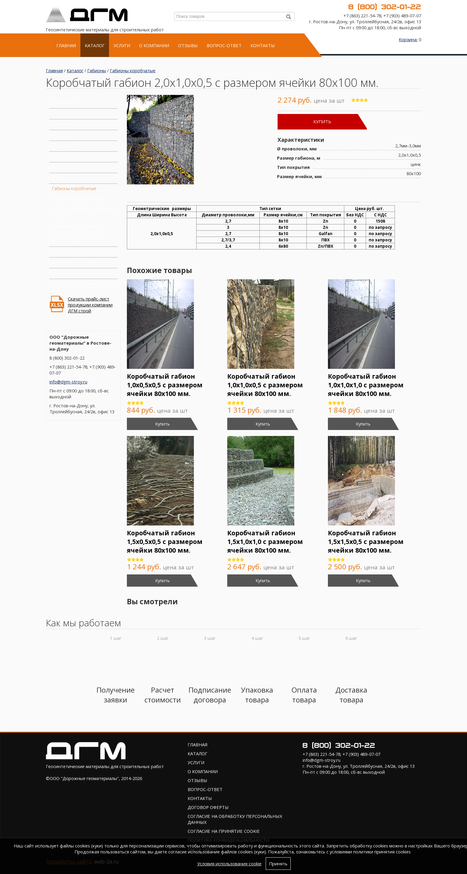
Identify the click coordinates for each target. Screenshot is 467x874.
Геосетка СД (61, 145)
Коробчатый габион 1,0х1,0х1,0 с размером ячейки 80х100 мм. (366, 385)
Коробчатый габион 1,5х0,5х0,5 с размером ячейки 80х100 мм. (165, 541)
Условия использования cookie (229, 864)
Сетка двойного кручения (75, 262)
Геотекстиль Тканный (71, 113)
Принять (278, 864)
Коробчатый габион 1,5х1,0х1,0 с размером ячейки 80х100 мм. (265, 541)
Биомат (56, 251)
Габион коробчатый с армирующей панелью (75, 229)
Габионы (96, 70)
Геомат (56, 156)
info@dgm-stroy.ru (68, 382)
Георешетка (62, 124)
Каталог (95, 45)
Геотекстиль (62, 102)
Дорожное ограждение (73, 283)
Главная (66, 45)
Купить (322, 121)
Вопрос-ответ (224, 45)
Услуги (121, 45)
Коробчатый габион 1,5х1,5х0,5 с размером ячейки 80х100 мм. (366, 541)
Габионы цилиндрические (78, 199)
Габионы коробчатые (132, 70)
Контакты (262, 45)
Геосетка (58, 135)
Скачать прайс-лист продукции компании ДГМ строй (90, 305)
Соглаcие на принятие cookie (224, 831)
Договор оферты (208, 807)
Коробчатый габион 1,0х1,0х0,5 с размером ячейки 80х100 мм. (265, 385)
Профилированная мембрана (79, 273)
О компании (154, 45)
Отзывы (188, 45)
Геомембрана (63, 167)
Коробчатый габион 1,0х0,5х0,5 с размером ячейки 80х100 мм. (165, 385)
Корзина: (408, 39)
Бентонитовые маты (70, 240)
